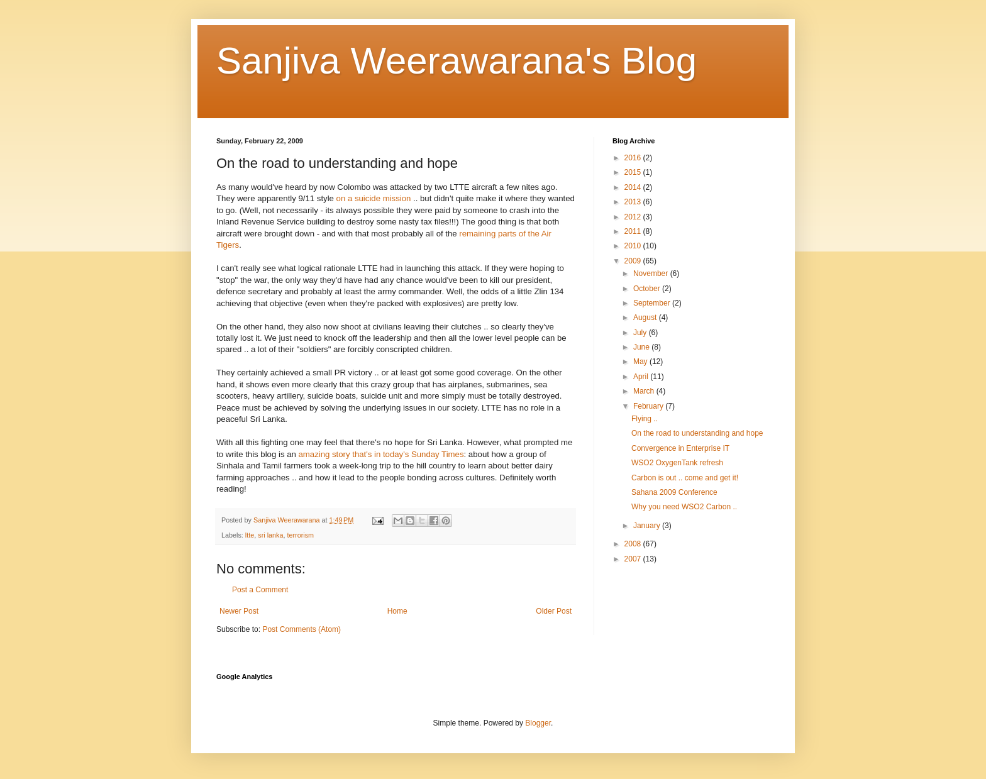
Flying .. (644, 418)
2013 (633, 201)
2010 (633, 245)
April (641, 376)
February (649, 406)
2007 (633, 559)
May (641, 361)
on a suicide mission (373, 198)
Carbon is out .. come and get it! (684, 477)
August (646, 317)
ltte (249, 535)
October (647, 288)
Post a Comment (260, 589)
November (651, 273)
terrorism (300, 535)
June (642, 347)
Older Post (554, 611)
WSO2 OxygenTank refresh (677, 462)
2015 (633, 172)
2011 (633, 231)
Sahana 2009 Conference (674, 492)
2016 (633, 157)
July (641, 332)
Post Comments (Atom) (301, 629)
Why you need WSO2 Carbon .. (684, 506)
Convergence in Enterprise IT (680, 448)
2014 (633, 187)
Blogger (538, 723)
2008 (633, 543)
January (647, 525)
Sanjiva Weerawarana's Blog (456, 61)
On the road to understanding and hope (697, 433)
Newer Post (238, 611)
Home (397, 611)
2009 (633, 261)
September (652, 303)
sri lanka (270, 535)
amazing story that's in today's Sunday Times (380, 454)
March (644, 391)
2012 (633, 217)
